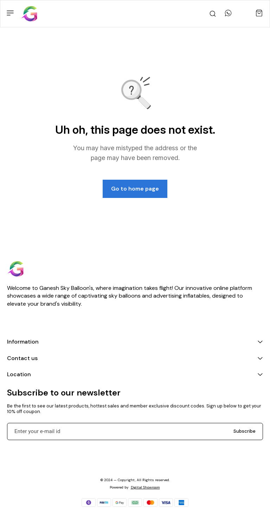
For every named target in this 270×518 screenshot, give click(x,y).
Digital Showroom (145, 487)
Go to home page (135, 188)
